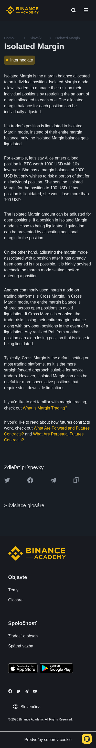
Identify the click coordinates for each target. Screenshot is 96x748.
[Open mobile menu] (86, 10)
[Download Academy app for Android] (56, 669)
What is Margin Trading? (45, 408)
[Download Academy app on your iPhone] (23, 669)
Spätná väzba (20, 646)
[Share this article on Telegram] (53, 480)
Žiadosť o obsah (23, 636)
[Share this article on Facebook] (30, 480)
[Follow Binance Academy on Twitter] (18, 691)
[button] (86, 10)
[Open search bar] (72, 10)
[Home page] (22, 10)
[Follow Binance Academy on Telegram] (27, 691)
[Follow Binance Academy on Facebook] (10, 691)
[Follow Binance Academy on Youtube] (35, 691)
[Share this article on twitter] (7, 480)
